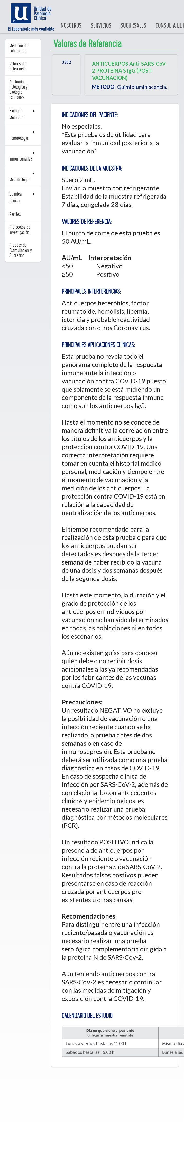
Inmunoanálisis (23, 156)
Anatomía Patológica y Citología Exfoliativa (18, 89)
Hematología (23, 135)
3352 (66, 61)
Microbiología (23, 176)
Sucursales (133, 25)
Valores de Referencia (17, 66)
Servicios (101, 25)
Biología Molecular (23, 114)
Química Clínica (23, 197)
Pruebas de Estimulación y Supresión (20, 250)
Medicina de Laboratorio (18, 48)
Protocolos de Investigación (19, 230)
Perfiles (15, 214)
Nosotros (71, 25)
